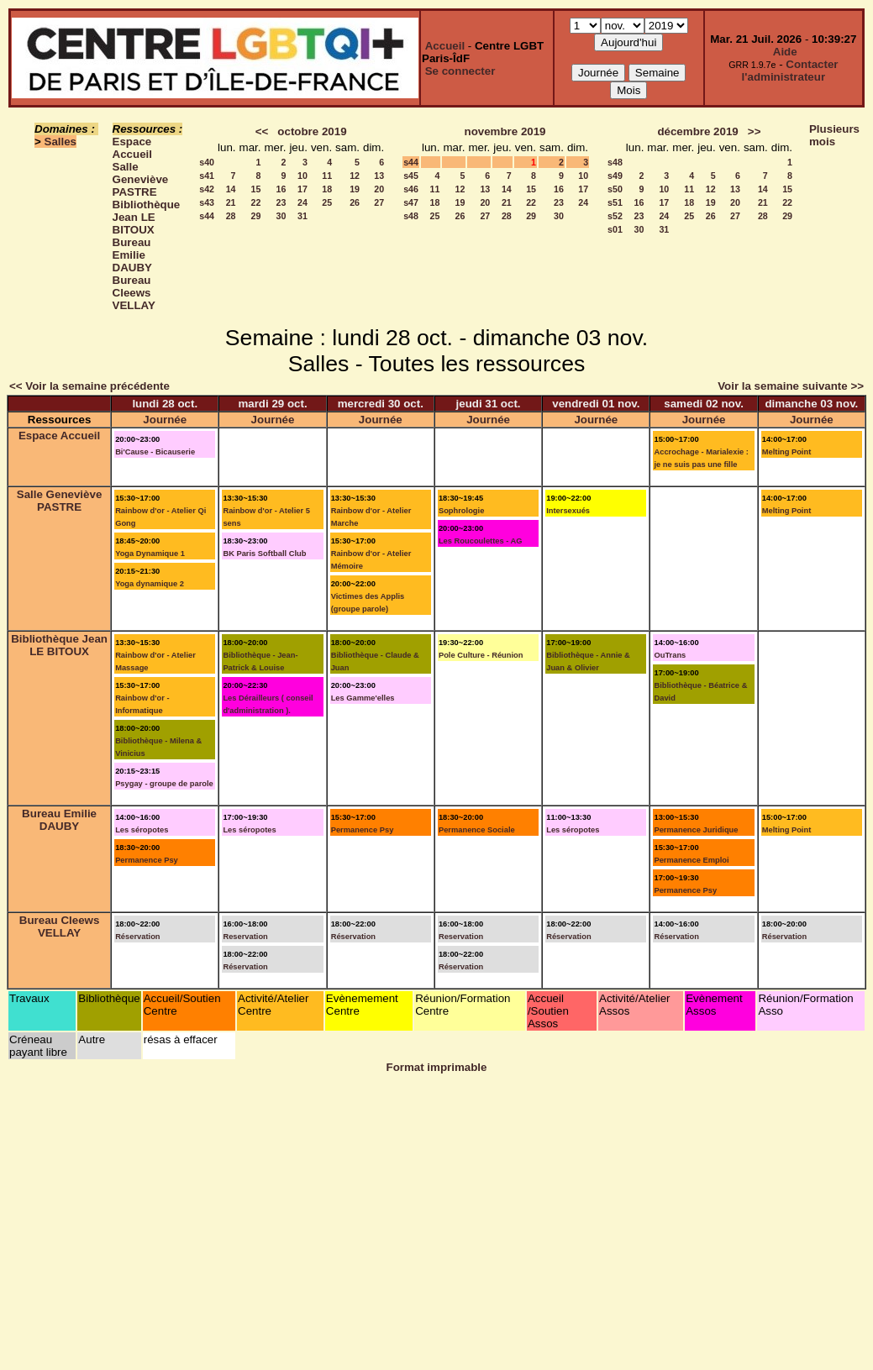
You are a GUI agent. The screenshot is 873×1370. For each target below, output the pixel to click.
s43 (206, 202)
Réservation (137, 936)
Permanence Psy (146, 860)
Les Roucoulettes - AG (481, 541)
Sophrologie (461, 511)
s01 (615, 229)
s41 (206, 176)
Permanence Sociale (477, 830)
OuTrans (670, 655)
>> (754, 131)
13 (379, 176)
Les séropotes (141, 830)
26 (355, 202)
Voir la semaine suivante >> (791, 386)
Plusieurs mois (834, 135)
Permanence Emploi (691, 860)
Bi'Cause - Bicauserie (155, 452)
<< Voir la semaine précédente (89, 386)
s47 (410, 202)
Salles (61, 141)
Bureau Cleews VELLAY (134, 293)
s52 (615, 216)
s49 (615, 176)
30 (281, 216)
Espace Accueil (132, 147)
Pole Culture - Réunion (481, 655)
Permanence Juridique (696, 830)
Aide (785, 51)
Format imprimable (437, 1067)
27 (379, 202)
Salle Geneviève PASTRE (141, 179)
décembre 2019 (697, 131)
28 (231, 216)
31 (302, 216)
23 (281, 202)
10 (302, 176)
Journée (165, 419)
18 (327, 189)
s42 (206, 189)
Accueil (445, 45)
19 (355, 189)
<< (262, 131)
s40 (206, 162)
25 (327, 202)
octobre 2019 (311, 131)
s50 (615, 189)
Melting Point (787, 452)
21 (231, 202)
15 (256, 189)
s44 (206, 216)
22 (256, 202)
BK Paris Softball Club (264, 553)
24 (302, 202)
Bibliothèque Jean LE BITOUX (147, 217)
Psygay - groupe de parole (164, 783)
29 (256, 216)
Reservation (245, 936)
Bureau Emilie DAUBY (132, 255)
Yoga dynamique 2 (149, 584)
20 (379, 189)
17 (302, 189)
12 (355, 176)
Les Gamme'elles (363, 698)
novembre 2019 (504, 131)
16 (281, 189)
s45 (410, 176)
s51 (615, 202)
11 (327, 176)
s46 (410, 189)
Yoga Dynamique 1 (150, 553)
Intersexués (568, 511)
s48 (410, 216)
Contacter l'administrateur (790, 70)
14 (231, 189)
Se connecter (460, 71)
